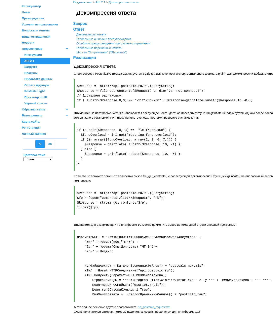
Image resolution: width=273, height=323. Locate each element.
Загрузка (29, 66)
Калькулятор (31, 6)
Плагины (30, 73)
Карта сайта (30, 121)
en (50, 143)
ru (40, 143)
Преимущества (33, 18)
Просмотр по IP (34, 97)
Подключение (45, 49)
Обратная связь (45, 109)
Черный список (34, 103)
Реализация (83, 57)
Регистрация (31, 127)
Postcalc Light (33, 91)
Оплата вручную (35, 85)
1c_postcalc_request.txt (153, 307)
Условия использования (40, 24)
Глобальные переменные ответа (98, 48)
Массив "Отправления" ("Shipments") (101, 52)
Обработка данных (37, 79)
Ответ (78, 29)
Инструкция (32, 54)
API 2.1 (28, 60)
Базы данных (32, 115)
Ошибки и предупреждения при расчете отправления (112, 43)
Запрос (79, 23)
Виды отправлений (36, 36)
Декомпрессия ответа (90, 34)
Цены (26, 12)
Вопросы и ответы (36, 30)
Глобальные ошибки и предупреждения (103, 39)
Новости (28, 42)
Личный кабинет (34, 133)
